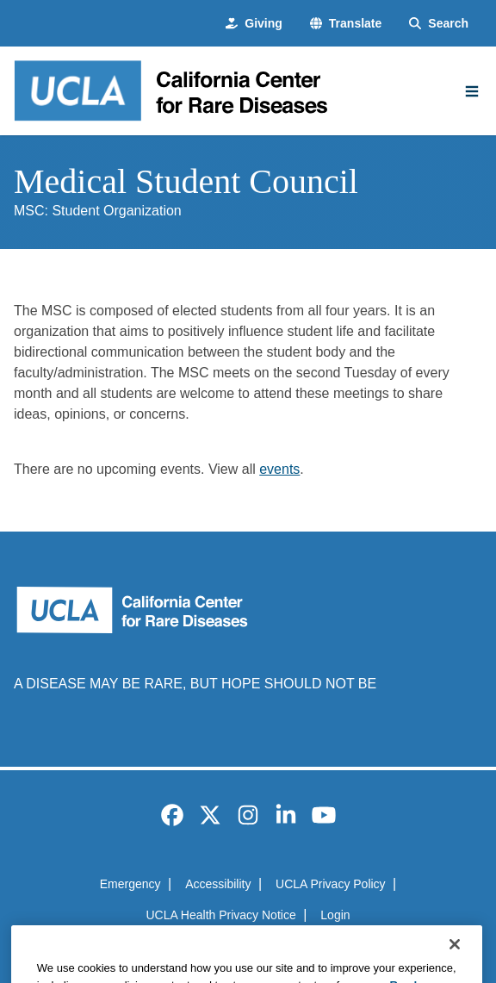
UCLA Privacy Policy (331, 884)
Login (335, 915)
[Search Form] (438, 23)
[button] (345, 23)
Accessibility (218, 884)
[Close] (455, 961)
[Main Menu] (472, 91)
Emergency (130, 884)
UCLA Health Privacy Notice (220, 915)
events (279, 469)
